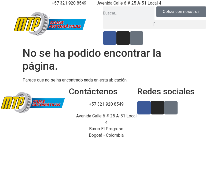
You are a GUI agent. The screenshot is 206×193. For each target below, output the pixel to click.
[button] (154, 24)
